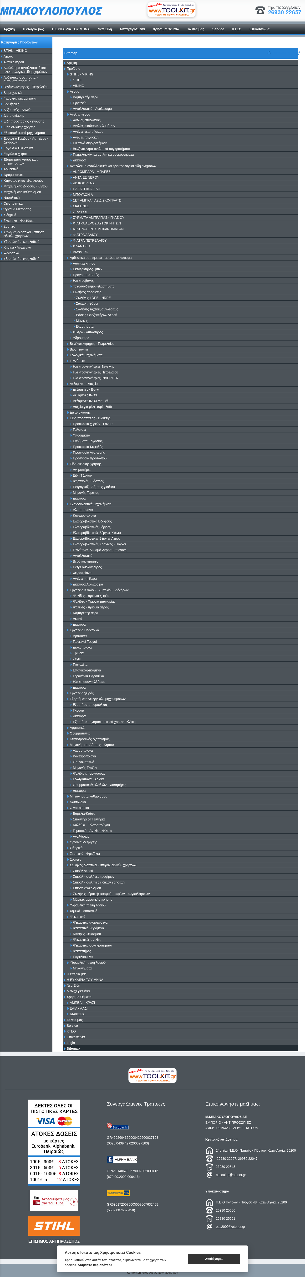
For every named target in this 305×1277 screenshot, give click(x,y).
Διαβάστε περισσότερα (95, 1265)
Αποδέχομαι (214, 1259)
